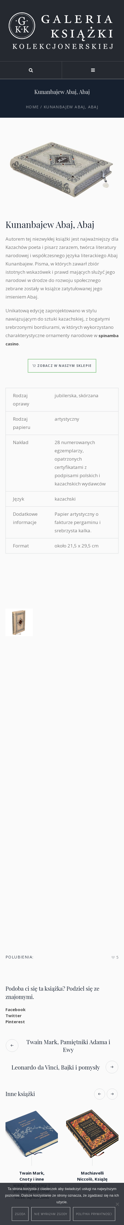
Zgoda (20, 1214)
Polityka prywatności (94, 1214)
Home (32, 106)
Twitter (13, 1015)
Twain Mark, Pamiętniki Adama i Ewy (68, 1045)
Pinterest (15, 1021)
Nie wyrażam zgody (50, 1214)
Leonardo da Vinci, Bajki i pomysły (56, 1067)
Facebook (15, 1009)
